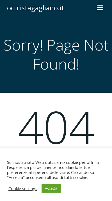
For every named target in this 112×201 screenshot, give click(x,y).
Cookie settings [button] (22, 188)
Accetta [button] (51, 188)
